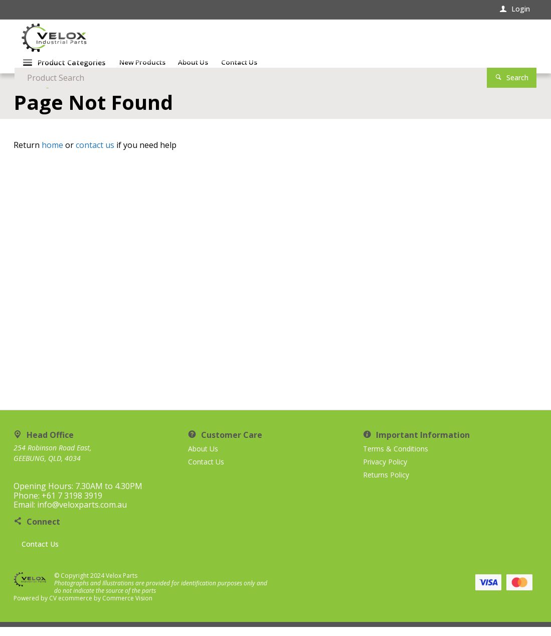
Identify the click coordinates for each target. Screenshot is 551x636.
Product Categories (71, 73)
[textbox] (381, 40)
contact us (95, 154)
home (52, 154)
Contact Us (40, 553)
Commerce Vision (127, 607)
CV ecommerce (70, 607)
